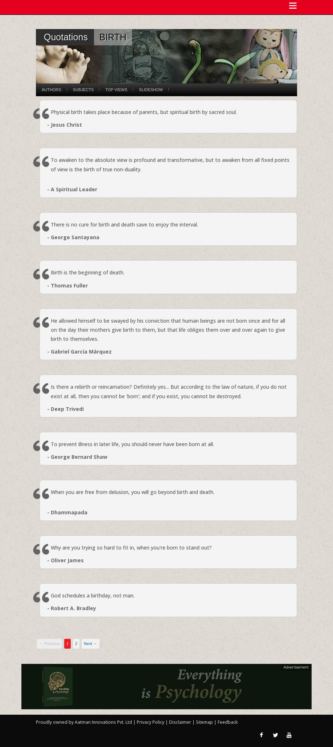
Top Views (116, 89)
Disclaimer (180, 722)
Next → (90, 643)
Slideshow (151, 89)
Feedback (228, 722)
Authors (51, 89)
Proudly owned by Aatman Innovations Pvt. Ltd (84, 722)
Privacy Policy (151, 722)
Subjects (83, 89)
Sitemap (205, 722)
